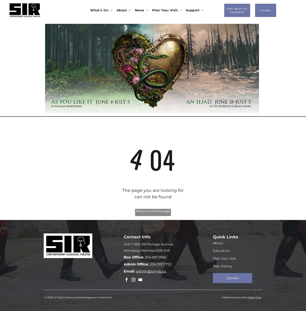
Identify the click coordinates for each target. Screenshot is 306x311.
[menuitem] (101, 10)
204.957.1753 (160, 264)
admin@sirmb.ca (151, 271)
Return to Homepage (153, 211)
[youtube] (139, 280)
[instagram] (133, 280)
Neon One (254, 296)
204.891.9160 (155, 257)
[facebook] (126, 280)
